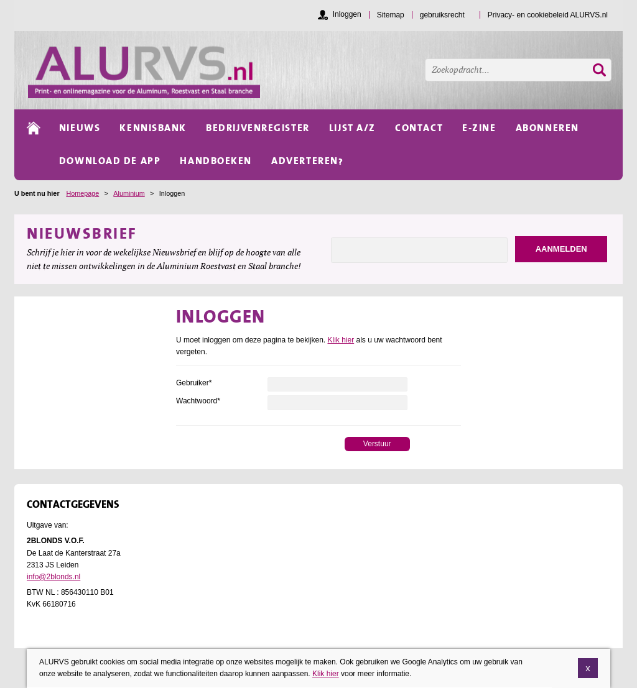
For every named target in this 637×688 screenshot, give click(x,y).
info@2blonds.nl (53, 576)
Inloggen (347, 14)
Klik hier (341, 340)
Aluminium (128, 193)
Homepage (82, 193)
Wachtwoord (198, 401)
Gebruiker (194, 382)
